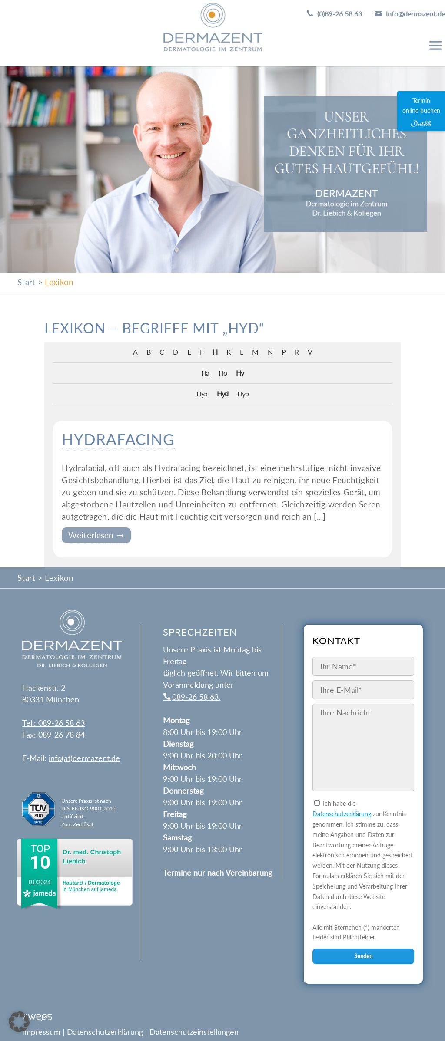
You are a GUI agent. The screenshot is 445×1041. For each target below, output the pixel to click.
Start (26, 282)
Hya (201, 393)
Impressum (41, 1032)
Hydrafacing (118, 439)
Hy (240, 373)
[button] (19, 1022)
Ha (205, 373)
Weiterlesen (92, 535)
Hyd (222, 393)
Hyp (243, 393)
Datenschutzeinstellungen (194, 1032)
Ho (223, 373)
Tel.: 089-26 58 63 (53, 723)
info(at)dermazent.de (84, 758)
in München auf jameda (91, 886)
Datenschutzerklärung (341, 813)
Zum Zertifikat (77, 824)
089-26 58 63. (196, 697)
